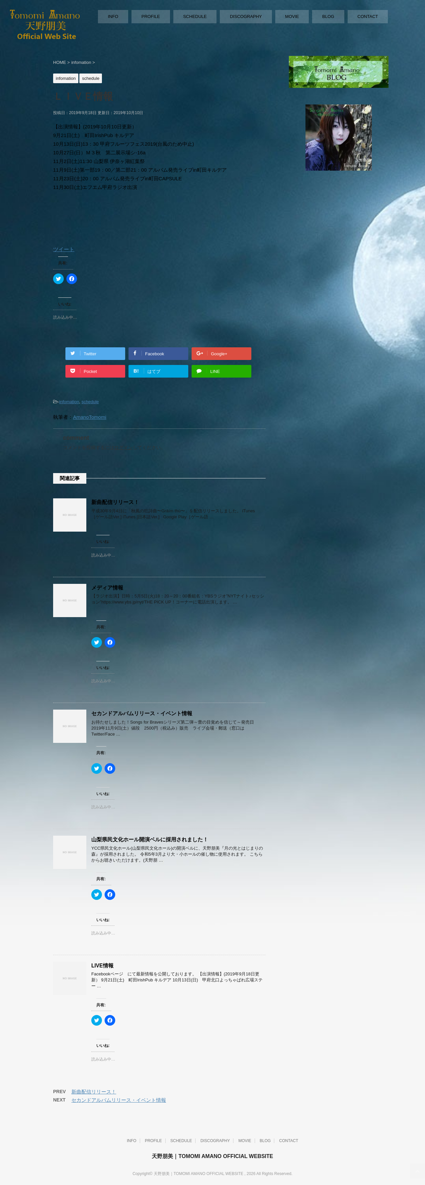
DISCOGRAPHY (246, 16)
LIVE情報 (102, 965)
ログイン (123, 447)
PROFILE (150, 16)
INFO (113, 16)
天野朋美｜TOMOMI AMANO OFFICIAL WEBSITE (212, 1156)
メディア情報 (107, 588)
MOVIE (292, 16)
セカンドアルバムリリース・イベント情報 (141, 713)
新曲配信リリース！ (115, 502)
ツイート (63, 249)
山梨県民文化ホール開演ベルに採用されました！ (149, 839)
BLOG (328, 16)
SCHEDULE (195, 16)
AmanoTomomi (89, 417)
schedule (90, 401)
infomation (69, 401)
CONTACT (368, 16)
